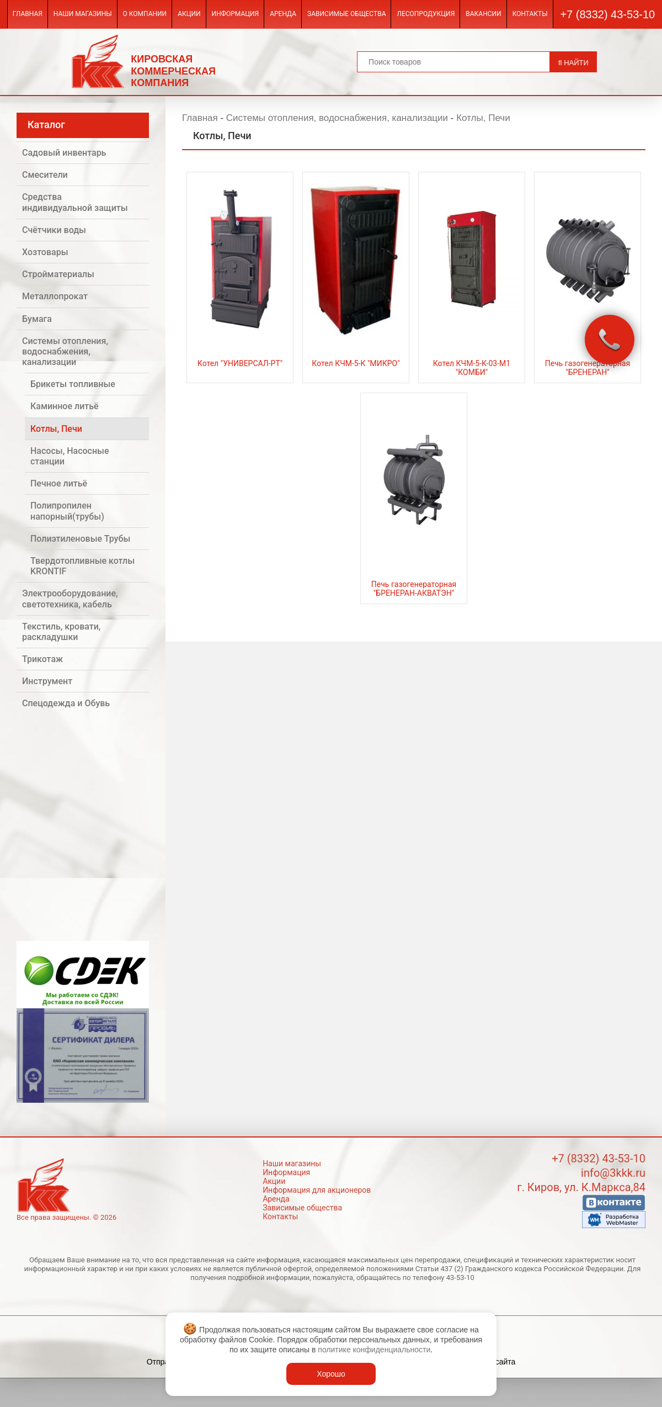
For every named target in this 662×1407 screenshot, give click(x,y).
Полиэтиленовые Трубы (80, 538)
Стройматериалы (58, 274)
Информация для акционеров (317, 1190)
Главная (27, 14)
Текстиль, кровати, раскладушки (61, 631)
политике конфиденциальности (374, 1349)
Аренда (283, 14)
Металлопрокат (55, 296)
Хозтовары (45, 252)
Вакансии (483, 14)
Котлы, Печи (56, 429)
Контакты (530, 14)
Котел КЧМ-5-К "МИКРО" (355, 363)
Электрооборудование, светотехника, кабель (70, 598)
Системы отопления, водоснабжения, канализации (65, 351)
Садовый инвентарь (64, 152)
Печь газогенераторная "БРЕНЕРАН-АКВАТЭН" (413, 588)
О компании (145, 14)
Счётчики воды (54, 230)
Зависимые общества (346, 14)
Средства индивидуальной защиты (75, 202)
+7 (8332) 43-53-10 (607, 14)
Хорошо (331, 1373)
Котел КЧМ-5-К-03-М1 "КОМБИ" (471, 368)
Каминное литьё (64, 406)
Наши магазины (83, 14)
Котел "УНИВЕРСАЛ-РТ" (239, 363)
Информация (235, 14)
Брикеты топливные (72, 384)
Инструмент (47, 681)
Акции (189, 14)
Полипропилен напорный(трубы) (67, 510)
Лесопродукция (426, 14)
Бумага (37, 319)
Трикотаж (42, 659)
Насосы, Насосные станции (69, 456)
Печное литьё (58, 483)
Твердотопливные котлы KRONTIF (82, 566)
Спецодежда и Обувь (66, 703)
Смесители (45, 175)
